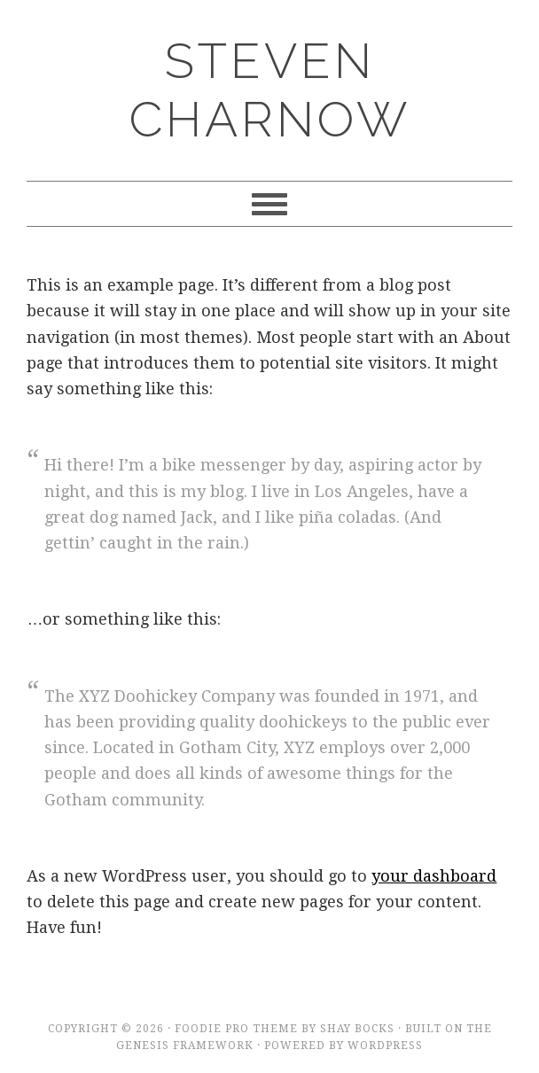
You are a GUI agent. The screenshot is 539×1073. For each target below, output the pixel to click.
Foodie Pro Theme (236, 1028)
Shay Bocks (357, 1028)
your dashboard (433, 876)
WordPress (385, 1045)
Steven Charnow (269, 90)
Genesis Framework (185, 1045)
